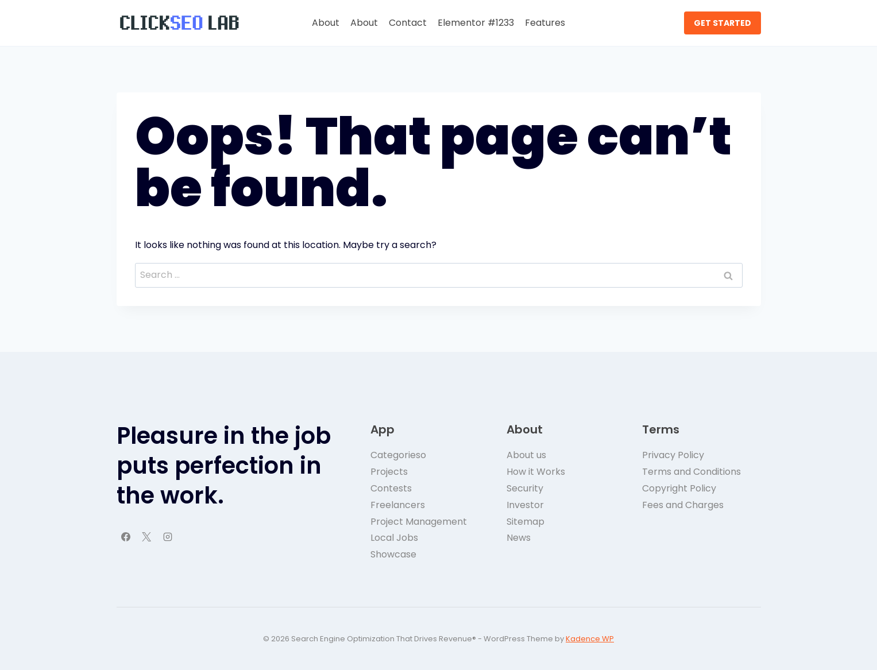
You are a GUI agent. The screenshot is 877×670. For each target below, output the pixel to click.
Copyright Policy (679, 488)
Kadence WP (590, 638)
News (519, 537)
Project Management (418, 521)
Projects (389, 471)
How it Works (536, 471)
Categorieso (398, 455)
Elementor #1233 (476, 22)
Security (525, 488)
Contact (408, 22)
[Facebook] (126, 537)
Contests (391, 488)
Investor (525, 505)
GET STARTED (722, 23)
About (325, 22)
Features (545, 22)
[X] (146, 537)
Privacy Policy (673, 455)
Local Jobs (394, 537)
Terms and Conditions (691, 471)
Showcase (393, 554)
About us (526, 455)
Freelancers (397, 505)
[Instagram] (168, 537)
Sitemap (525, 521)
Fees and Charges (683, 505)
